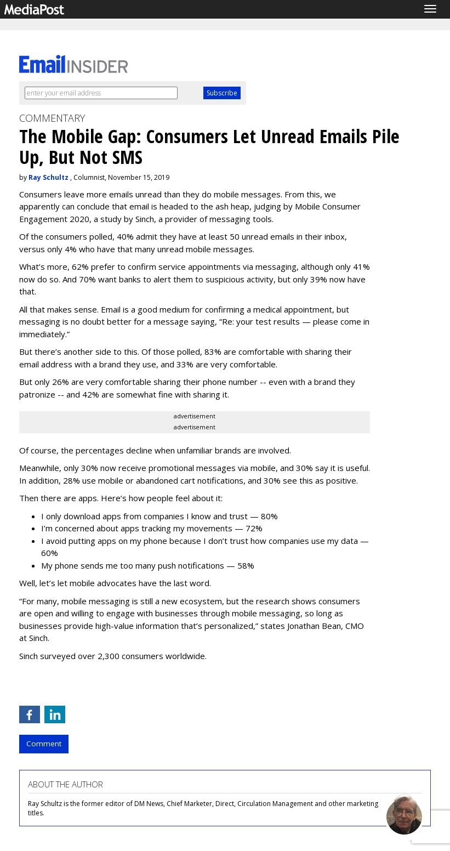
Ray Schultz (49, 177)
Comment (43, 743)
